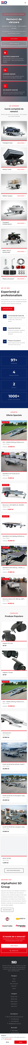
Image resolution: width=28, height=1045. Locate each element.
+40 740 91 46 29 (15, 1032)
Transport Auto (14, 996)
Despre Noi (14, 986)
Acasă (14, 978)
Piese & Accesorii (14, 983)
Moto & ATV (14, 1006)
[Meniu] (25, 2)
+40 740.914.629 (15, 1019)
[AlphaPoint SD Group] (4, 2)
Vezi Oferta (14, 38)
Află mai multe (7, 308)
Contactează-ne (14, 43)
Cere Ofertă (14, 945)
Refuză (7, 1042)
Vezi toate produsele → (14, 870)
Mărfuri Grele (14, 999)
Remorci (14, 981)
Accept (20, 1042)
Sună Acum (14, 950)
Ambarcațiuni (14, 1004)
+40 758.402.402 (15, 1021)
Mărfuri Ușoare (14, 1001)
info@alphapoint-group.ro (15, 1023)
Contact (14, 988)
